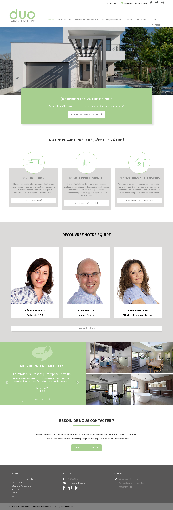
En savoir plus (86, 328)
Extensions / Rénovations (87, 19)
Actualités (155, 19)
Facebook (150, 2)
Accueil (51, 19)
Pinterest (156, 2)
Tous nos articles (42, 399)
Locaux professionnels (112, 19)
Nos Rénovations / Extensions (139, 200)
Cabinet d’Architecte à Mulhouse (23, 479)
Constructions (64, 19)
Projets (130, 19)
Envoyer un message (86, 447)
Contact (156, 24)
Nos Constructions (34, 200)
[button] (6, 381)
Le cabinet (142, 19)
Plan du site (70, 506)
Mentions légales (57, 506)
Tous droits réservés (40, 506)
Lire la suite (42, 388)
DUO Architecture (23, 506)
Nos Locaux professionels (87, 203)
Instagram (162, 2)
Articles (14, 492)
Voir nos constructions (86, 114)
